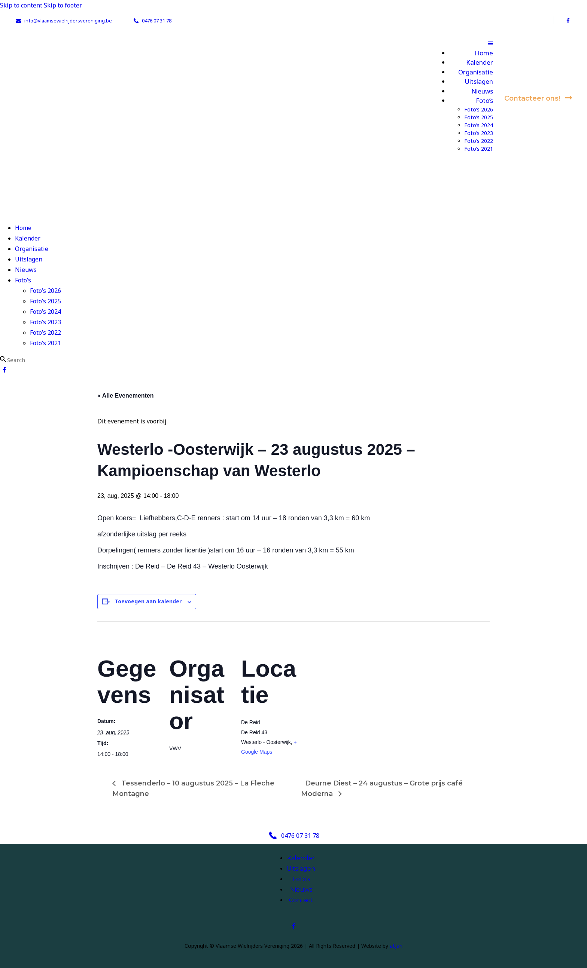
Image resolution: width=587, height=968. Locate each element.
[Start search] (3, 359)
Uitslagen (301, 868)
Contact (301, 900)
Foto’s (301, 879)
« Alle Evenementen (125, 395)
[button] (463, 43)
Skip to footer (63, 5)
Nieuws (301, 889)
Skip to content (21, 5)
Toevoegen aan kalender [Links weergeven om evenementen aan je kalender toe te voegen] (148, 601)
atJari (396, 945)
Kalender (301, 858)
